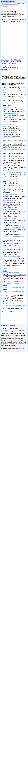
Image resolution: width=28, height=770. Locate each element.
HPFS (12, 311)
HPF (4, 87)
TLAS (5, 271)
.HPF (4, 110)
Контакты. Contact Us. (8, 325)
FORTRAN (6, 295)
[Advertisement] (14, 41)
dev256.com (20, 348)
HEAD (5, 285)
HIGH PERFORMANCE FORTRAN (14, 275)
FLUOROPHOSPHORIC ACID (12, 258)
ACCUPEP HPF (8, 196)
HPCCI (6, 311)
